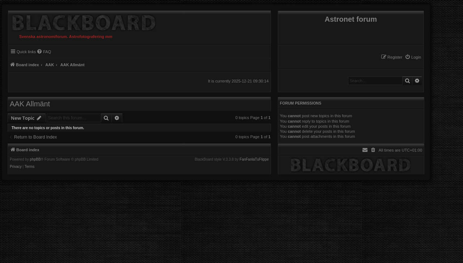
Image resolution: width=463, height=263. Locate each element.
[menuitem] (413, 57)
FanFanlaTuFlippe (254, 159)
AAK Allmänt (30, 104)
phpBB (35, 159)
